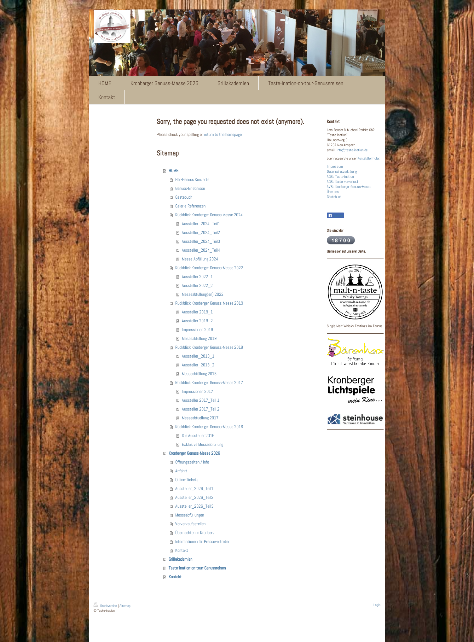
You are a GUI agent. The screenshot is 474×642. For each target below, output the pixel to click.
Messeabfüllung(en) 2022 (202, 294)
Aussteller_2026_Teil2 (194, 497)
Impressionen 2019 (197, 329)
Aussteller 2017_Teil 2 (200, 409)
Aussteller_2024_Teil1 (201, 223)
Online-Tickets (186, 479)
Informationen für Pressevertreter (202, 541)
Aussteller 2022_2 (197, 285)
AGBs (330, 176)
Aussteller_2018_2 (198, 365)
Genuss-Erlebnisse (190, 188)
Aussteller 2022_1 (197, 276)
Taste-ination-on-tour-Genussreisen (197, 568)
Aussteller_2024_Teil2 (201, 232)
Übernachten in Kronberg (194, 532)
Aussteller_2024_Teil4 (201, 250)
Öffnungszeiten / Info (192, 462)
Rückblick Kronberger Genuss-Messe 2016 (209, 426)
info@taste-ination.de (352, 150)
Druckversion (106, 606)
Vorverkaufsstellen (190, 524)
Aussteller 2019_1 (197, 312)
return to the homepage (223, 134)
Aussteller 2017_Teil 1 (200, 400)
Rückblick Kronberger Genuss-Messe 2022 (209, 268)
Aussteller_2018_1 (198, 356)
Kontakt (181, 550)
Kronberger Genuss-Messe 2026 (194, 453)
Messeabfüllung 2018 (199, 373)
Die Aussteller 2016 (198, 435)
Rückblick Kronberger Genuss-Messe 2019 (209, 303)
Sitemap (124, 606)
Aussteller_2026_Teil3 (194, 506)
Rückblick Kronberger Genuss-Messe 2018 (209, 347)
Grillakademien (180, 559)
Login (376, 605)
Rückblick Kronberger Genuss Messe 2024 (209, 215)
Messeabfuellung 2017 (200, 418)
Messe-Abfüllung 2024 (200, 259)
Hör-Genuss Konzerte (192, 179)
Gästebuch (183, 197)
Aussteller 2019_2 (197, 321)
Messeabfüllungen (189, 515)
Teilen (335, 215)
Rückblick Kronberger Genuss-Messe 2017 (209, 382)
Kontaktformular (368, 158)
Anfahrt (181, 471)
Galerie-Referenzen (190, 206)
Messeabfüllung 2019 (199, 338)
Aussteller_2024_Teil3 (201, 241)
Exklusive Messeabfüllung (202, 444)
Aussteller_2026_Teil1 (194, 488)
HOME (173, 170)
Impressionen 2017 (197, 391)
